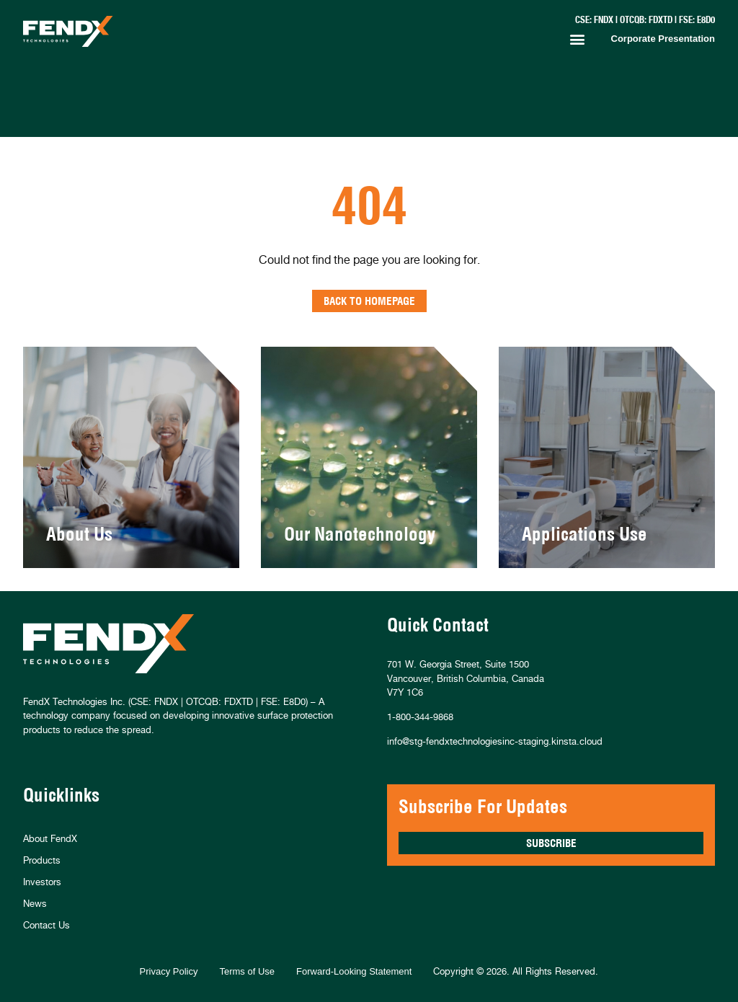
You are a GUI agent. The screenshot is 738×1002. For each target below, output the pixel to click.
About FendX (50, 838)
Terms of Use (247, 971)
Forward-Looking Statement (354, 971)
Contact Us (46, 925)
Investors (42, 881)
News (35, 903)
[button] (578, 39)
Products (42, 860)
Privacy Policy (169, 971)
